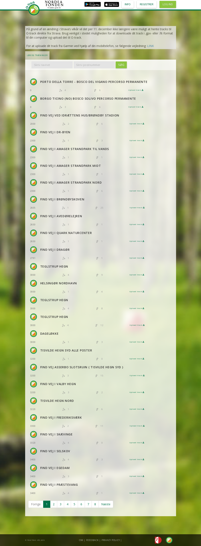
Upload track (135, 90)
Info (128, 4)
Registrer (146, 4)
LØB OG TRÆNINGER (37, 55)
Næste (105, 504)
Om (81, 540)
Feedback (92, 540)
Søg (121, 65)
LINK (150, 46)
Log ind (168, 4)
